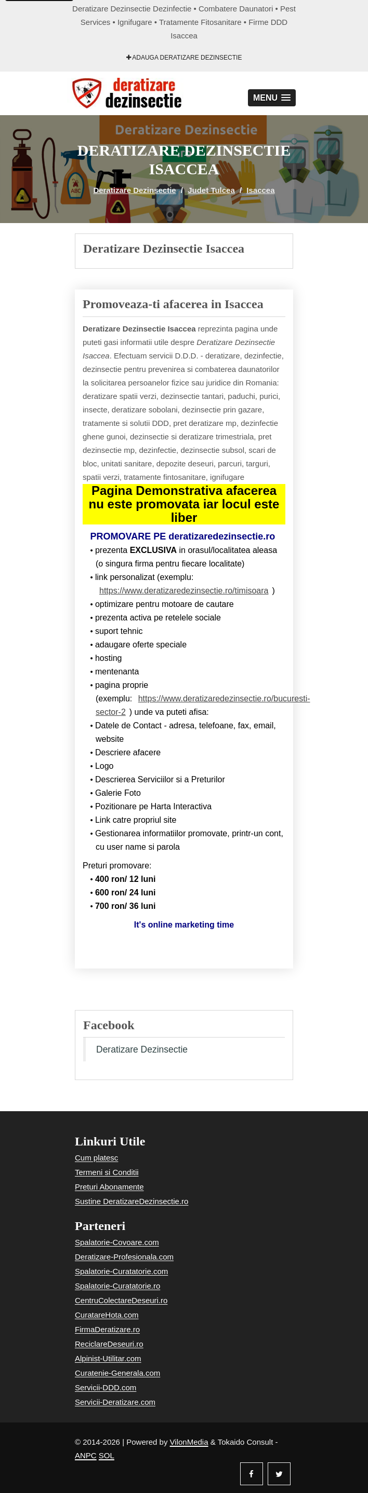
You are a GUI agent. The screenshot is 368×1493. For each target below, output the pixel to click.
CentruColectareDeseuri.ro (121, 1300)
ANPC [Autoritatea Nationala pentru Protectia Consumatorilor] (86, 1455)
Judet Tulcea (211, 190)
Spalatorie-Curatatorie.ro (117, 1285)
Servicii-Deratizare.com (115, 1402)
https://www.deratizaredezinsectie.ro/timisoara (183, 590)
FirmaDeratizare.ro (107, 1329)
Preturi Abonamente (109, 1186)
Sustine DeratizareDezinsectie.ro (131, 1201)
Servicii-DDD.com (105, 1387)
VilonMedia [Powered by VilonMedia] (189, 1441)
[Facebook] (251, 1473)
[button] (272, 97)
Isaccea (260, 190)
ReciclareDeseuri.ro (109, 1343)
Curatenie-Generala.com (117, 1372)
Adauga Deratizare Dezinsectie (184, 57)
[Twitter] (279, 1473)
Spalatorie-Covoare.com (117, 1242)
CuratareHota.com (107, 1314)
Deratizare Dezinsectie (134, 190)
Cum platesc (96, 1157)
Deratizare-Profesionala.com (124, 1256)
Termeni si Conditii (107, 1172)
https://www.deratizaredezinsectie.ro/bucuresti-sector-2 (203, 705)
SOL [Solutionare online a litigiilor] (106, 1455)
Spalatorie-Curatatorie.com (121, 1271)
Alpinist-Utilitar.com (108, 1358)
